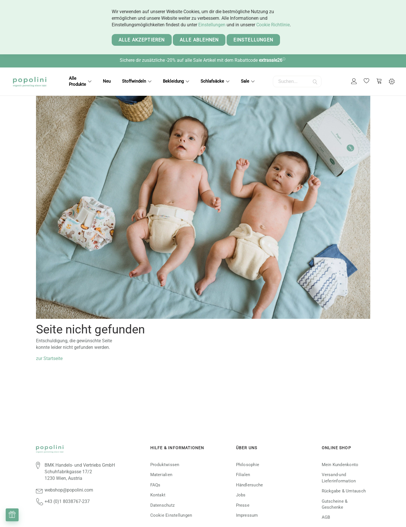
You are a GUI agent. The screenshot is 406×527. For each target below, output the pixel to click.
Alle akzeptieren (142, 40)
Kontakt (158, 495)
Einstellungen (211, 24)
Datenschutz (162, 505)
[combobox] (297, 81)
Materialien (161, 474)
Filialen (243, 474)
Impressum (247, 515)
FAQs (155, 485)
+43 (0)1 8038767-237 (67, 501)
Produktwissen (164, 464)
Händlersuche (249, 485)
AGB (326, 517)
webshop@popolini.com (69, 490)
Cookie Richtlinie (273, 24)
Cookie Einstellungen (171, 515)
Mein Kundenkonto (340, 464)
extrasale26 (270, 60)
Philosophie (247, 464)
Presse (242, 505)
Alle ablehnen (199, 40)
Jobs (241, 495)
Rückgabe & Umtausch (344, 491)
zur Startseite (49, 358)
